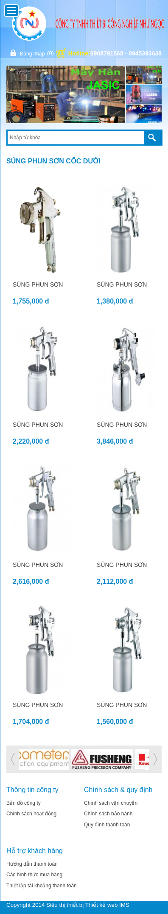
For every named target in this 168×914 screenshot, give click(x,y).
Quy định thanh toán (107, 825)
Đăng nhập (31, 53)
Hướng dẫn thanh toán (32, 864)
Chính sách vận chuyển (110, 803)
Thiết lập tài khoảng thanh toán (41, 886)
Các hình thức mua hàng (34, 875)
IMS (124, 905)
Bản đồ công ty (23, 803)
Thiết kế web (101, 905)
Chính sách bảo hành (108, 814)
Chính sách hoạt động (31, 814)
